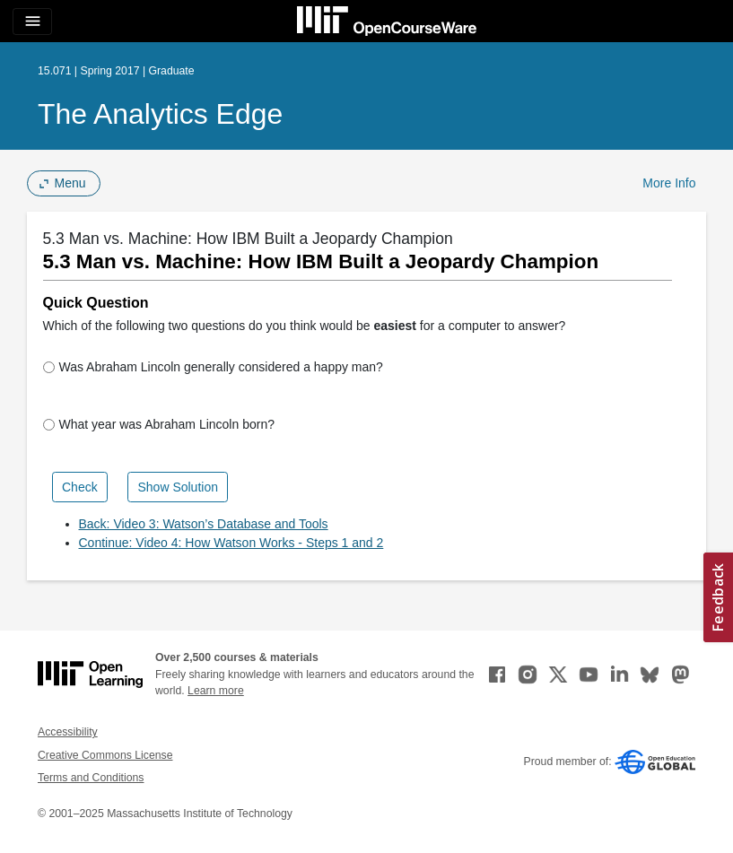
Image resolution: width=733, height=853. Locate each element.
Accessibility (68, 732)
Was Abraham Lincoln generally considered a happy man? (213, 367)
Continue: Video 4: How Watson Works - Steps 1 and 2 (231, 542)
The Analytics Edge (160, 114)
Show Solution (177, 487)
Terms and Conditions (91, 777)
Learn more (216, 690)
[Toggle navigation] (32, 21)
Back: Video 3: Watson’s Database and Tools (203, 524)
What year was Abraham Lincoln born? (159, 424)
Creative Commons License (105, 755)
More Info (668, 183)
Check (80, 487)
